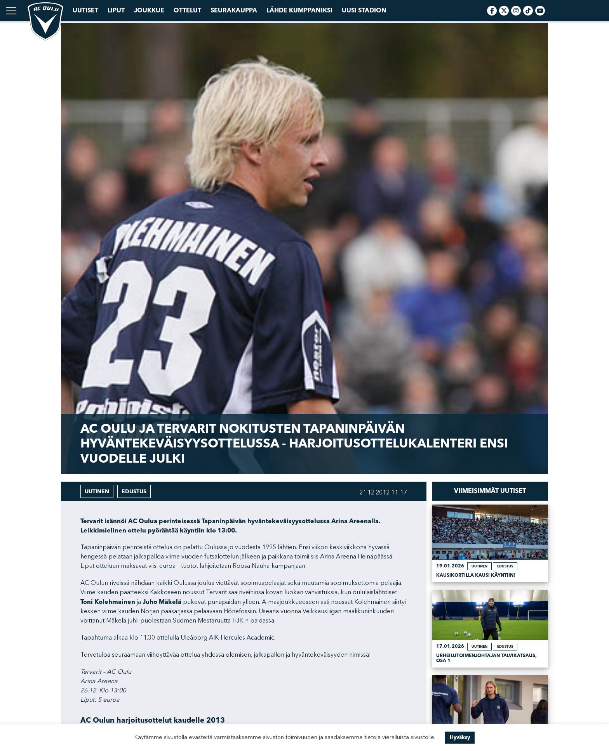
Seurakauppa (234, 10)
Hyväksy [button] (460, 737)
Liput (116, 10)
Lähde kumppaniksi (299, 10)
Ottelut (187, 10)
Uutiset (85, 10)
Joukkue (149, 10)
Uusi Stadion (364, 10)
